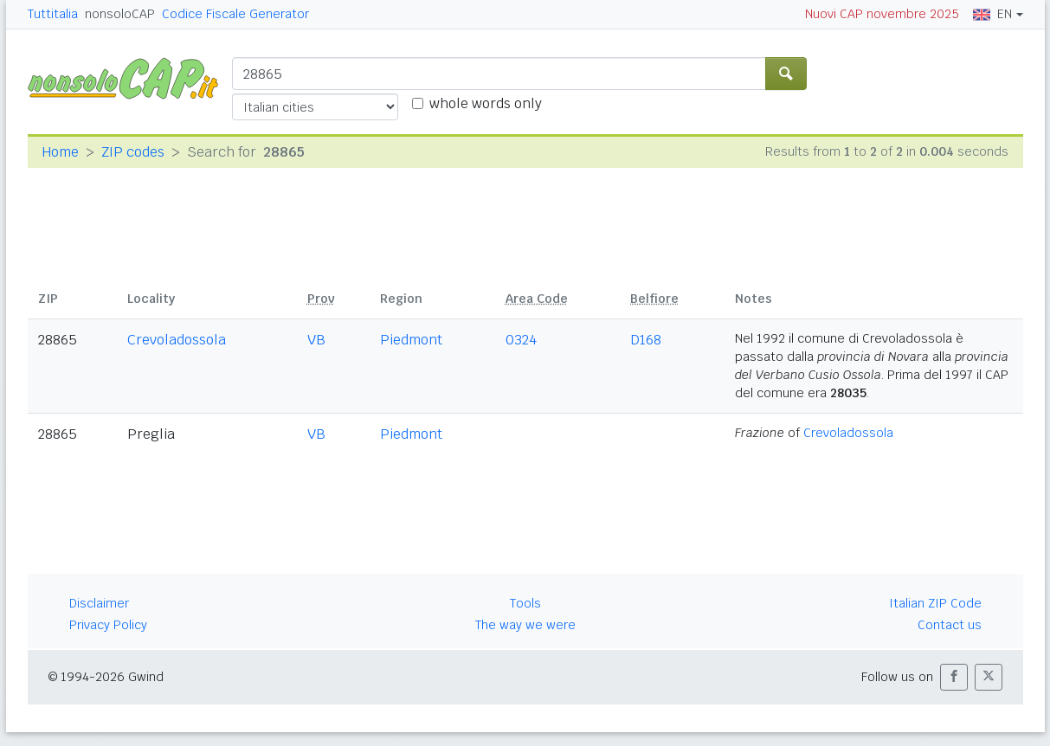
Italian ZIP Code (935, 603)
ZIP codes (132, 152)
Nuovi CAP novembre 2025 (882, 14)
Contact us (950, 625)
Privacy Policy (108, 625)
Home (60, 152)
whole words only (485, 103)
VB (316, 340)
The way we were (525, 625)
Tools (525, 603)
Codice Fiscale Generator (235, 14)
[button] (954, 677)
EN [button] (992, 14)
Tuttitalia (53, 14)
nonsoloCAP (120, 14)
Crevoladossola (176, 340)
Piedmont (411, 340)
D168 (645, 340)
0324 (521, 340)
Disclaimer (99, 603)
